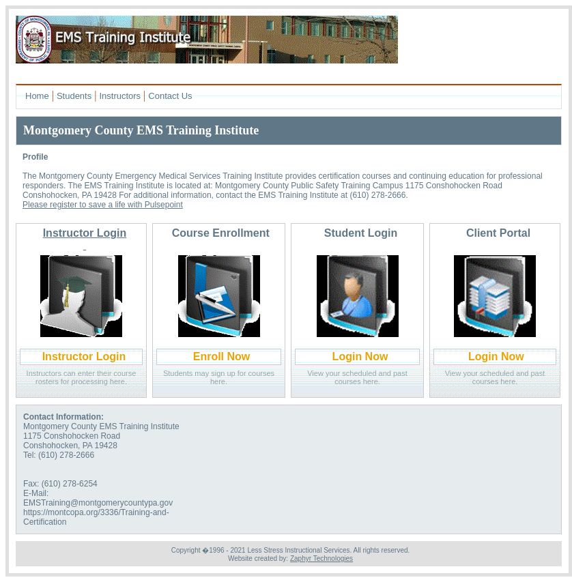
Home (37, 96)
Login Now (360, 356)
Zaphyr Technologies (321, 558)
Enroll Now (222, 356)
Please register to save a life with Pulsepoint (103, 204)
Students (74, 96)
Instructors (120, 96)
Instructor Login (84, 356)
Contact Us (170, 96)
